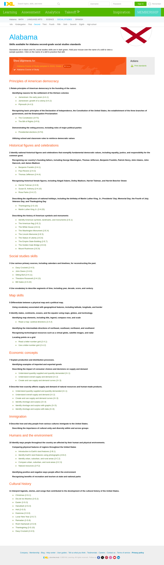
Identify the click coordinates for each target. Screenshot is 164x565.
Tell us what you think (76, 553)
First (30, 24)
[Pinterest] (107, 557)
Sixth (65, 24)
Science (50, 19)
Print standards (140, 66)
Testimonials (92, 553)
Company (24, 553)
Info (11, 24)
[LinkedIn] (119, 557)
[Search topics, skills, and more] (38, 4)
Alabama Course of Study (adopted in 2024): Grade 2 (40, 66)
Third (44, 24)
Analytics (52, 12)
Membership (147, 12)
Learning (10, 12)
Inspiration (121, 12)
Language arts (34, 19)
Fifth (58, 24)
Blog (43, 553)
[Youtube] (115, 557)
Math (21, 19)
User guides (62, 553)
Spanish (79, 19)
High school (91, 24)
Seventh (73, 24)
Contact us (111, 553)
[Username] (99, 4)
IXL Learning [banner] (9, 4)
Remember (156, 4)
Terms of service (123, 553)
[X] (103, 557)
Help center (50, 553)
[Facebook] (99, 557)
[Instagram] (111, 557)
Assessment (31, 12)
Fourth (52, 24)
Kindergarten (20, 24)
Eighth (81, 24)
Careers (102, 553)
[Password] (122, 4)
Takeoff (72, 12)
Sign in (141, 4)
